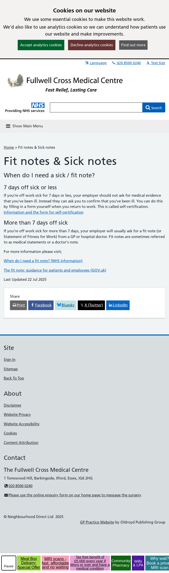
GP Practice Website (97, 522)
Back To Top (14, 378)
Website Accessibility (22, 424)
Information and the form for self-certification (44, 212)
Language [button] (95, 63)
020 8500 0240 (126, 63)
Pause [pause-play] (8, 566)
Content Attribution (21, 442)
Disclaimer (12, 405)
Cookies (10, 433)
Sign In (9, 359)
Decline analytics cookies (92, 45)
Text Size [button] (155, 63)
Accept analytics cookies (41, 45)
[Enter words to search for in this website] (96, 107)
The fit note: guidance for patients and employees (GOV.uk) (55, 270)
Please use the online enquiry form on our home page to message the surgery (72, 495)
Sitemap (11, 369)
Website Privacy (17, 414)
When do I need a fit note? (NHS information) (43, 260)
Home (9, 147)
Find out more (133, 45)
